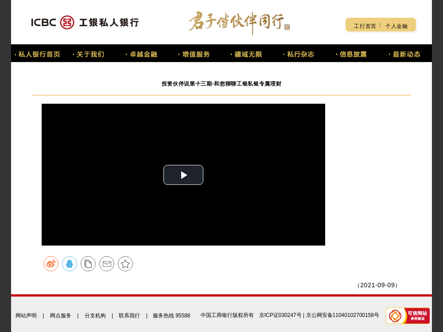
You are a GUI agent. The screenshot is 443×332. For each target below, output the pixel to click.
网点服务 (60, 315)
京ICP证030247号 (280, 315)
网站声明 (26, 315)
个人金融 (396, 26)
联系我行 (129, 315)
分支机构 (95, 315)
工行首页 (365, 26)
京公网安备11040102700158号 (342, 315)
